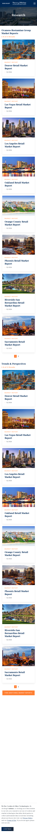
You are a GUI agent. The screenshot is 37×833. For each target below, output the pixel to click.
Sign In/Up (6, 3)
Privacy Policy (27, 818)
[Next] (21, 356)
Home (21, 3)
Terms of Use (11, 820)
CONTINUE (7, 829)
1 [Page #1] (15, 356)
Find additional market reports (18, 693)
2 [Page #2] (18, 356)
